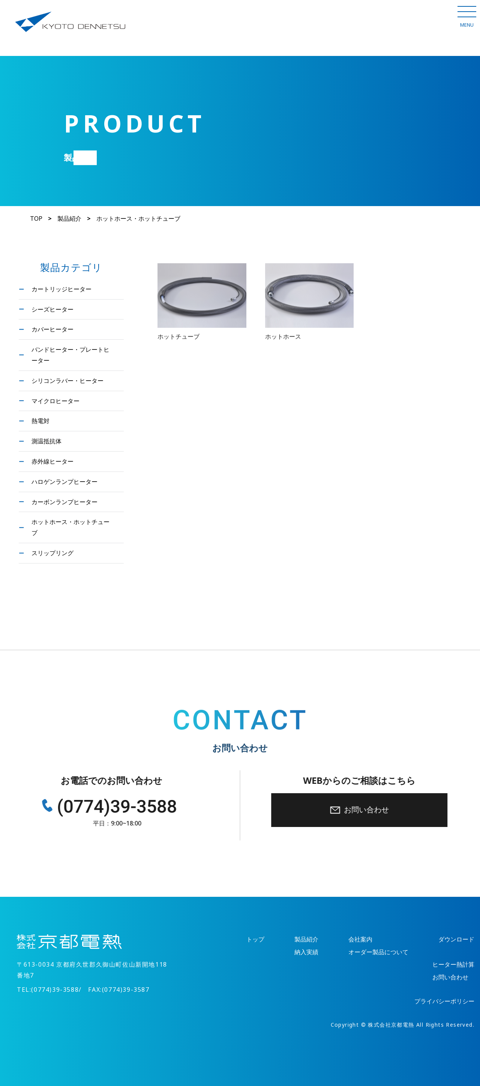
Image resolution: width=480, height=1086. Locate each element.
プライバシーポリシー (444, 1001)
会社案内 (360, 939)
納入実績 (306, 952)
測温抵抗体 (47, 441)
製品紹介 (69, 218)
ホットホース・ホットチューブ (71, 527)
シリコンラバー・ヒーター (68, 380)
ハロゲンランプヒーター (65, 481)
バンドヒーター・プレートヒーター (71, 354)
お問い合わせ (362, 809)
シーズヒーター (53, 309)
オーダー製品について (378, 952)
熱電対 (41, 421)
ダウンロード (456, 939)
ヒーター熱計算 (453, 964)
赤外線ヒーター (53, 461)
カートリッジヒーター (62, 289)
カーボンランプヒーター (65, 502)
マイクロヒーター (56, 401)
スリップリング (53, 553)
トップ (255, 939)
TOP (36, 218)
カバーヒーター (53, 329)
